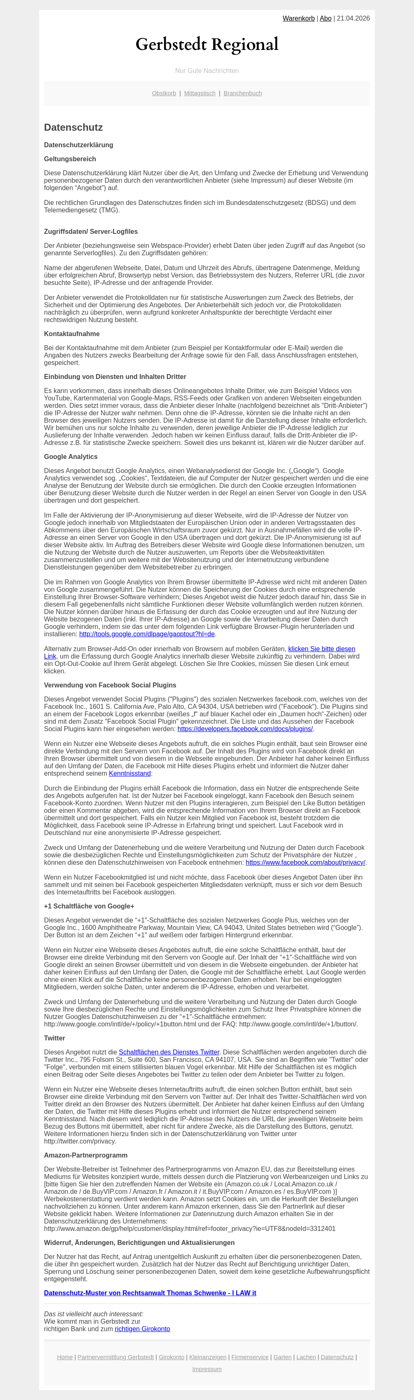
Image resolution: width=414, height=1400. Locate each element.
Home (65, 1357)
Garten (282, 1357)
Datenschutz (337, 1357)
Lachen (306, 1357)
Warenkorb (299, 18)
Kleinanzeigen (207, 1357)
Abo (326, 18)
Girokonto (171, 1357)
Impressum (206, 1369)
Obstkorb (164, 93)
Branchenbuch (243, 93)
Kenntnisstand (130, 773)
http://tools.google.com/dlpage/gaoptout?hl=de (147, 634)
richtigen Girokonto (142, 1328)
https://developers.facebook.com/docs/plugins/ (245, 728)
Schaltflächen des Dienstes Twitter (169, 1052)
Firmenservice (249, 1357)
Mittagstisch (200, 93)
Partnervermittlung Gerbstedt (116, 1357)
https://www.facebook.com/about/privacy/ (305, 862)
